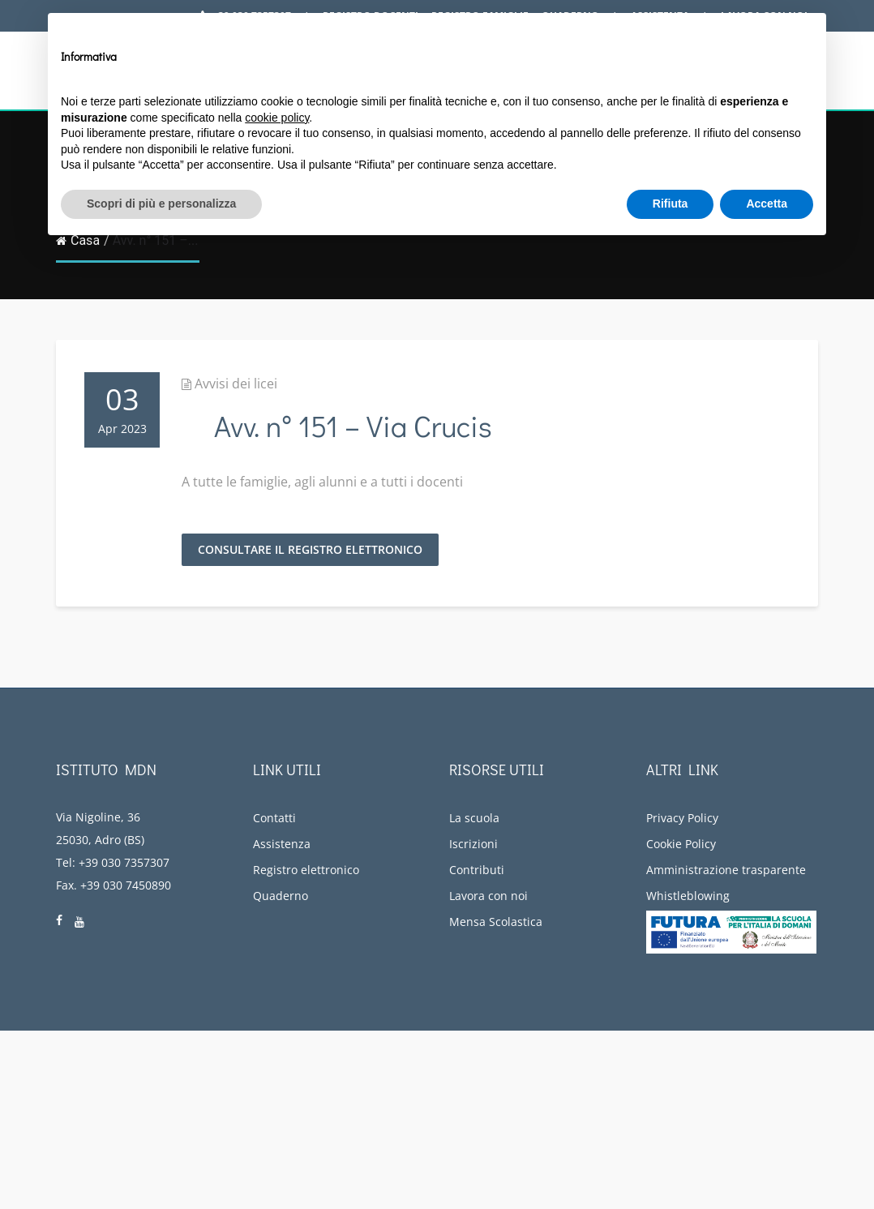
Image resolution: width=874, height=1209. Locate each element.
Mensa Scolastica (495, 921)
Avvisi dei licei (236, 383)
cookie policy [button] (277, 117)
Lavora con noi (488, 895)
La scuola (474, 817)
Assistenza (282, 843)
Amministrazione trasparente (726, 869)
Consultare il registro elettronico (310, 549)
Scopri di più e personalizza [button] (161, 203)
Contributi (476, 869)
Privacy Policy (682, 817)
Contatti (274, 817)
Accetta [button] (766, 203)
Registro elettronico (306, 869)
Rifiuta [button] (670, 203)
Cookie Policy (681, 843)
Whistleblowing (688, 895)
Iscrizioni (473, 843)
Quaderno (280, 895)
